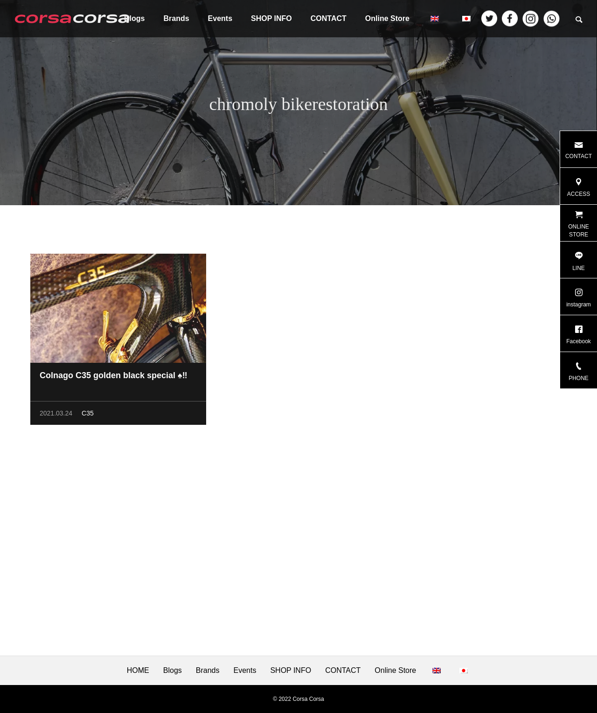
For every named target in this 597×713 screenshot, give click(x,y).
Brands (176, 18)
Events (220, 18)
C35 (88, 415)
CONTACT (329, 18)
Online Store (387, 18)
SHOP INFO (271, 18)
